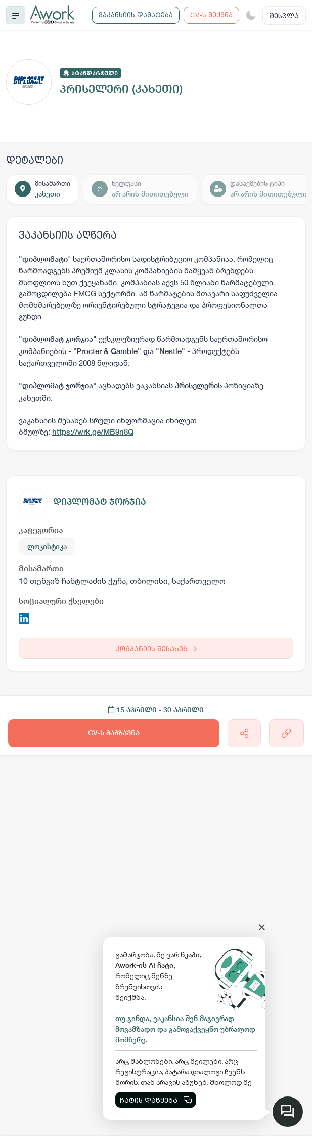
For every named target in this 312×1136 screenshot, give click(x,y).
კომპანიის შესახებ (156, 648)
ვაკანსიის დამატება (136, 15)
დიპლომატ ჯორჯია (99, 501)
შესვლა (284, 15)
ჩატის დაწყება (156, 1099)
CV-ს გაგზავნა (114, 733)
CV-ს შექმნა (211, 15)
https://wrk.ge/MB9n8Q (92, 431)
